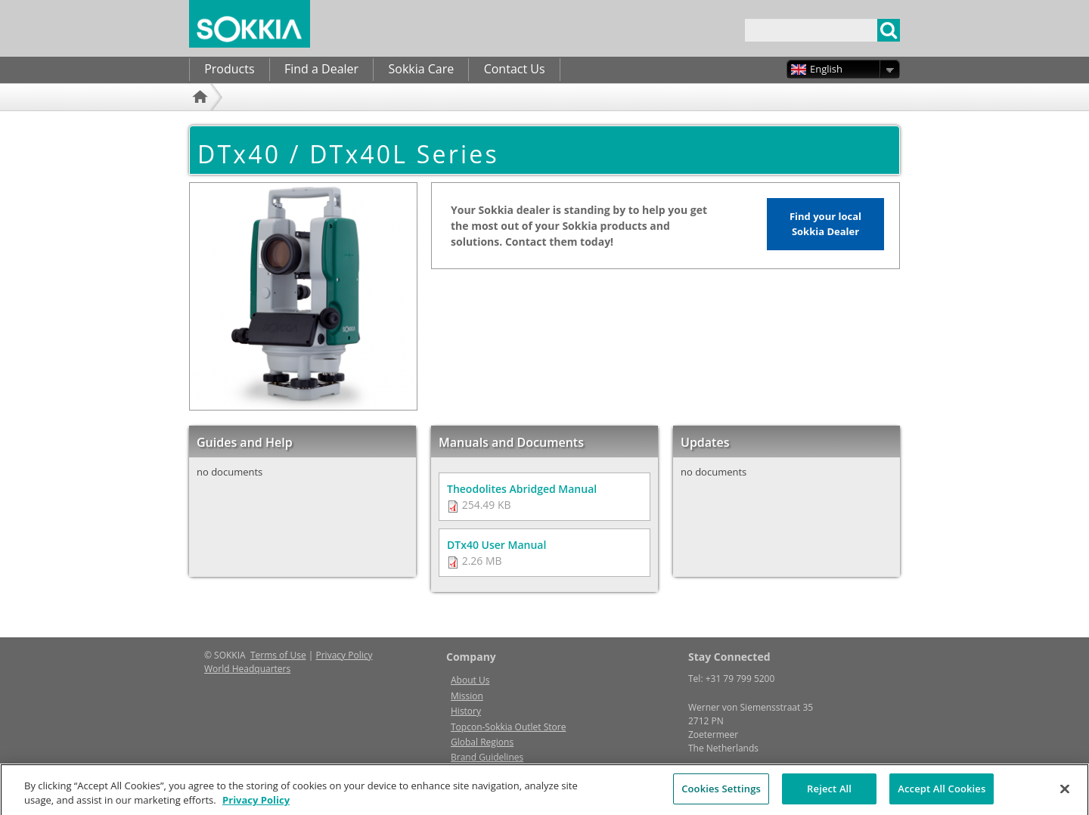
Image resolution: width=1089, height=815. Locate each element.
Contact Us (514, 68)
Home (202, 116)
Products (229, 68)
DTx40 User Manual (496, 545)
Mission (467, 695)
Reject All (829, 795)
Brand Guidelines (487, 757)
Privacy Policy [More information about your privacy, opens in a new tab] (256, 806)
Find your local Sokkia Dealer (825, 223)
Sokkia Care (421, 68)
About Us (470, 680)
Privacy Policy (344, 655)
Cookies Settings (721, 795)
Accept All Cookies (941, 795)
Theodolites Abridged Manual (522, 489)
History (466, 711)
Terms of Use (278, 655)
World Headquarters (247, 668)
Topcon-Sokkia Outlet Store (508, 726)
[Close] (1064, 795)
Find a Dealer (321, 68)
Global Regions (482, 742)
